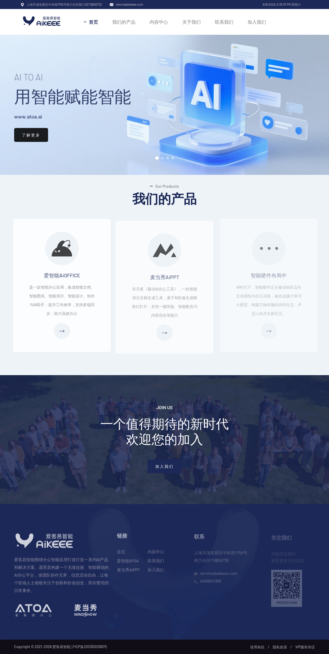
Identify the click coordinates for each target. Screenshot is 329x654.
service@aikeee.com (129, 4)
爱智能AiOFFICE (58, 275)
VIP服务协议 (305, 647)
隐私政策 (280, 647)
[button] (157, 158)
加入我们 (257, 22)
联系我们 (224, 22)
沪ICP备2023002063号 (89, 646)
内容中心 (159, 22)
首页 (93, 22)
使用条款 (257, 647)
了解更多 (31, 141)
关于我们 (191, 22)
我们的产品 (123, 22)
